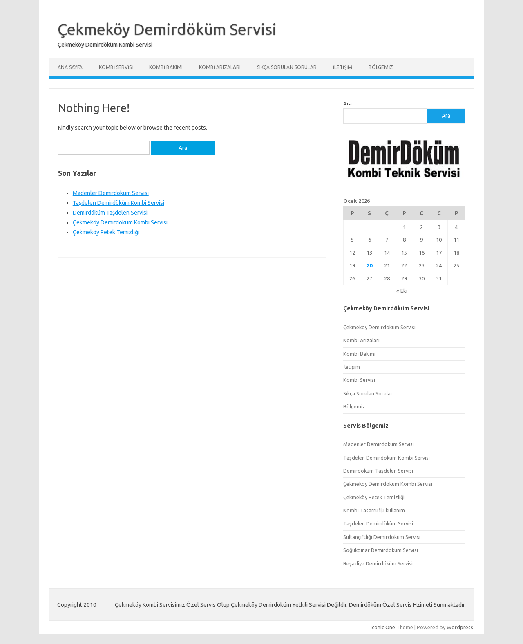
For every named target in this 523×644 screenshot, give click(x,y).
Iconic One (383, 627)
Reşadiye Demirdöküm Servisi (378, 563)
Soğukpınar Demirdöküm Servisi (380, 550)
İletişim (342, 67)
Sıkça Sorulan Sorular (287, 67)
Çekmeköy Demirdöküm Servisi (167, 29)
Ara (347, 103)
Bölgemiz (381, 67)
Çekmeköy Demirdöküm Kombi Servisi (120, 222)
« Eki (401, 290)
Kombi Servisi (116, 67)
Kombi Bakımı (166, 67)
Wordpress (460, 627)
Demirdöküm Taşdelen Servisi (110, 212)
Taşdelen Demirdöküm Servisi (378, 523)
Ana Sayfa (70, 67)
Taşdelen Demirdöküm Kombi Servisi (118, 203)
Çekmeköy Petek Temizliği (106, 232)
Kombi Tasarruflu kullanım (374, 510)
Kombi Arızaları (220, 67)
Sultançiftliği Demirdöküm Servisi (381, 537)
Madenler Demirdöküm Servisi (111, 193)
